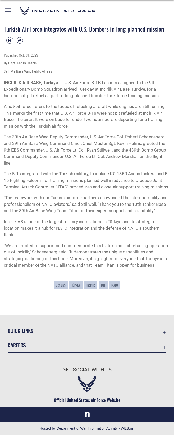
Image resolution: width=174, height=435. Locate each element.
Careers (17, 345)
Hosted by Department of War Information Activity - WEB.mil (87, 428)
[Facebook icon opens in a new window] (87, 414)
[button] (8, 11)
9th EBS (61, 285)
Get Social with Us (87, 369)
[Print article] (9, 40)
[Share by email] (20, 40)
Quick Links (20, 330)
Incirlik (90, 285)
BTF (103, 285)
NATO (114, 285)
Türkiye (76, 285)
